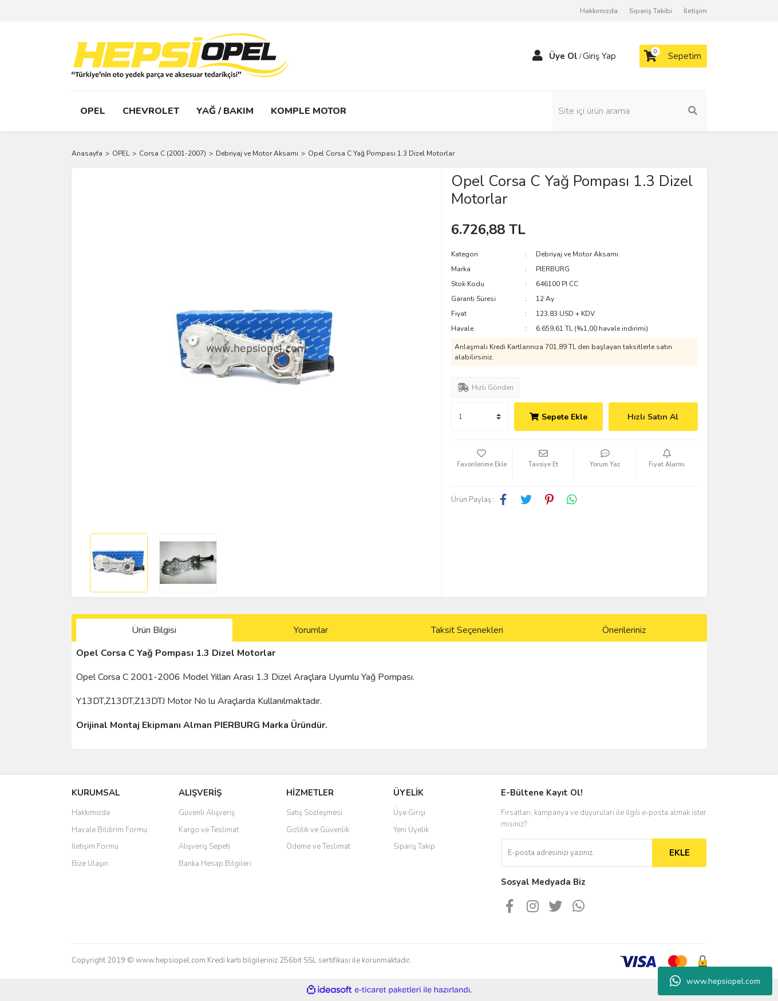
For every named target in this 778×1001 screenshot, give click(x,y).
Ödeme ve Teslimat (318, 846)
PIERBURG (553, 269)
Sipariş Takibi (650, 10)
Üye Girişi (409, 813)
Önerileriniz (624, 630)
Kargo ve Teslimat (209, 830)
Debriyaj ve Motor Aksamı (577, 254)
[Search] (629, 111)
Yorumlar (311, 630)
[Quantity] (479, 416)
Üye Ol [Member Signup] (563, 56)
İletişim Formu (95, 846)
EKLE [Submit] (679, 852)
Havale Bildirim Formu (109, 830)
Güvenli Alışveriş (207, 813)
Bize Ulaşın (90, 863)
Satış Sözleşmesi (314, 813)
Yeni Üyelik (411, 830)
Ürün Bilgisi (154, 630)
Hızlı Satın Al (652, 417)
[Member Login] (537, 56)
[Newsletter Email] (576, 852)
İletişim (695, 10)
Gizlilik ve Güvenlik (317, 830)
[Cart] (673, 56)
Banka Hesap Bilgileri (215, 863)
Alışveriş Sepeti (204, 846)
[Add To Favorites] (481, 463)
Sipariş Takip (414, 846)
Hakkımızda (599, 10)
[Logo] (180, 55)
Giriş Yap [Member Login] (599, 56)
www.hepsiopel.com (715, 981)
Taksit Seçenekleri (467, 630)
